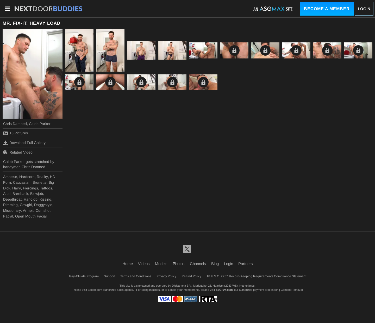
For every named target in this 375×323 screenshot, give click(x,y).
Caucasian (21, 182)
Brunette (40, 182)
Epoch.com (95, 289)
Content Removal (292, 289)
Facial (8, 216)
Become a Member (327, 8)
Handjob (31, 199)
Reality (42, 177)
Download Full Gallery (24, 143)
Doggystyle (43, 205)
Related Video (18, 152)
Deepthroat (12, 199)
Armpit (28, 210)
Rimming (10, 205)
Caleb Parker (40, 124)
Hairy (16, 188)
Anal (6, 194)
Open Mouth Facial (31, 216)
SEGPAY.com (224, 289)
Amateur (10, 177)
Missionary (12, 210)
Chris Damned (15, 124)
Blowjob (36, 194)
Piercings (30, 188)
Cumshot (43, 210)
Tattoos (46, 188)
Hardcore (27, 177)
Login (364, 8)
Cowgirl (26, 205)
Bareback (20, 194)
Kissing (45, 199)
